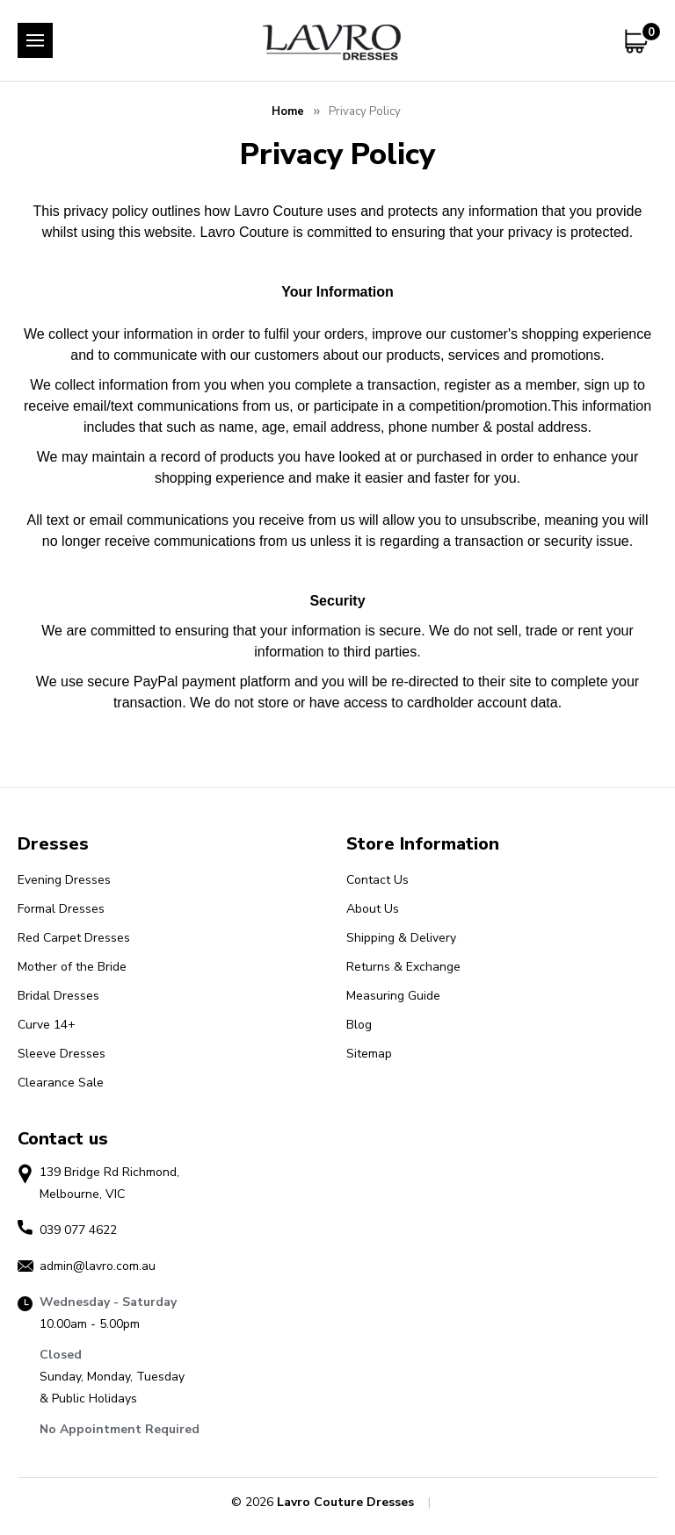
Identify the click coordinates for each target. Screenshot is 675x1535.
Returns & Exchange (403, 966)
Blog (359, 1024)
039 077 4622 (78, 1230)
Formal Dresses (61, 908)
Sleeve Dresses (61, 1053)
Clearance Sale (61, 1082)
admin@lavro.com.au (98, 1266)
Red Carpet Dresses (74, 937)
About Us (372, 908)
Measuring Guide (393, 995)
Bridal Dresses (58, 995)
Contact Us (377, 880)
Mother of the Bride (72, 966)
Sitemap (369, 1053)
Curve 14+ (47, 1024)
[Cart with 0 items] (639, 41)
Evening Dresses (64, 880)
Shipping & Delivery (401, 937)
